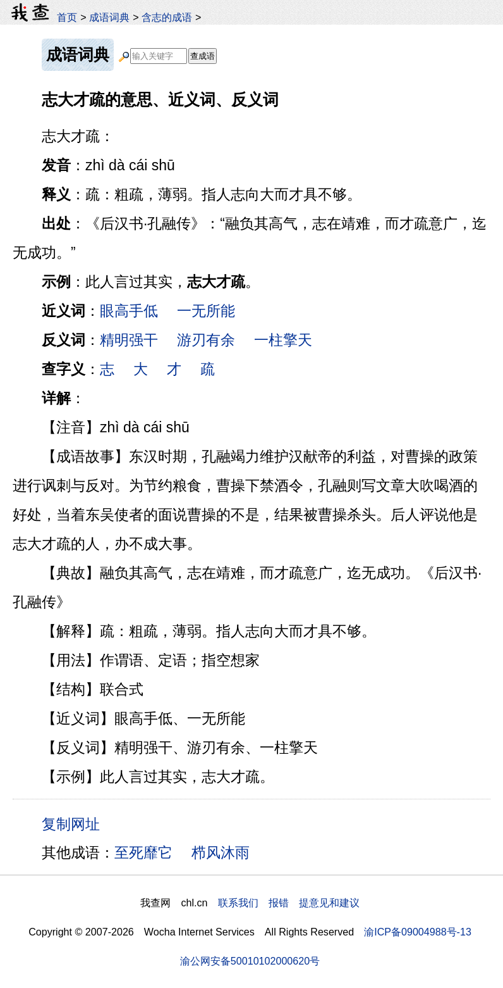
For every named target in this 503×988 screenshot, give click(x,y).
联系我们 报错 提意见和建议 (289, 902)
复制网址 (75, 823)
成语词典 (109, 17)
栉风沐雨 (220, 852)
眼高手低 (129, 311)
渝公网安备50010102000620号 (250, 960)
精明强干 (129, 340)
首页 (67, 17)
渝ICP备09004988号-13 (417, 931)
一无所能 (206, 311)
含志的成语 (167, 17)
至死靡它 (143, 852)
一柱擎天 (283, 340)
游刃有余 (206, 340)
